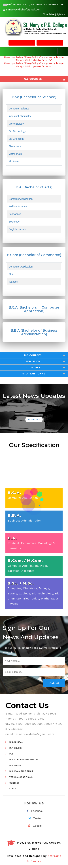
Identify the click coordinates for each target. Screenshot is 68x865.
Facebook (34, 810)
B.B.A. (14, 515)
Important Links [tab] (43, 373)
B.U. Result (16, 766)
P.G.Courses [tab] (44, 355)
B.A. (12, 538)
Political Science (17, 206)
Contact (14, 783)
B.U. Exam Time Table (21, 771)
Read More (34, 419)
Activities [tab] (45, 367)
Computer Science (18, 108)
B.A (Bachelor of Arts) (34, 187)
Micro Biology (16, 123)
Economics (14, 214)
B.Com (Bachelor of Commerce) (34, 255)
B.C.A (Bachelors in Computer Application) (34, 309)
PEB (11, 754)
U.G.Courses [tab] (44, 79)
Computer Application (20, 198)
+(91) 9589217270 (17, 4)
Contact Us (27, 705)
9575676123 (39, 4)
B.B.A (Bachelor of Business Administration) (34, 332)
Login (12, 789)
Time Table (48, 14)
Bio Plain (13, 161)
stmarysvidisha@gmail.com (23, 9)
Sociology (14, 221)
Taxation (13, 281)
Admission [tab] (45, 361)
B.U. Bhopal (16, 742)
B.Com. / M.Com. (25, 560)
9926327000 (56, 4)
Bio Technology (17, 131)
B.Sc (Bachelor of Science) (34, 97)
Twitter (34, 818)
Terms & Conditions (21, 777)
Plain (11, 274)
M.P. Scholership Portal (23, 760)
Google (34, 825)
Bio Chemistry (16, 138)
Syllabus (60, 14)
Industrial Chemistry (19, 116)
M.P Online (15, 748)
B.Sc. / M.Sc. (21, 583)
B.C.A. (14, 493)
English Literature (18, 229)
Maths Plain (15, 153)
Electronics (14, 146)
